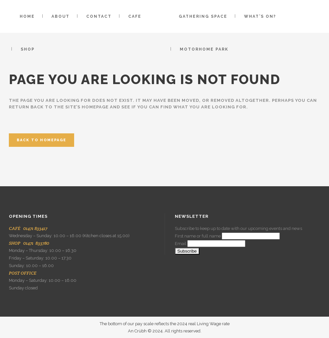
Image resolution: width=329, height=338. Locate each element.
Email (180, 243)
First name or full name (198, 236)
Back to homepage (41, 140)
